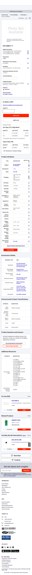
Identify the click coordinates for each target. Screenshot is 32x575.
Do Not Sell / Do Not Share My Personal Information (16, 572)
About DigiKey (5, 483)
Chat (4, 517)
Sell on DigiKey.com (6, 487)
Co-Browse (5, 526)
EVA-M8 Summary (20, 266)
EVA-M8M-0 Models (7, 94)
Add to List (16, 120)
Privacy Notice (12, 476)
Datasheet (6, 89)
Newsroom (4, 494)
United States (6, 556)
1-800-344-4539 (7, 519)
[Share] (30, 18)
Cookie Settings (5, 566)
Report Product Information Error (16, 246)
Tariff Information (6, 509)
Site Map (4, 490)
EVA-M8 (15, 171)
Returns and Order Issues (7, 507)
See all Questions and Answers (14, 343)
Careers (3, 489)
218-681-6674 (6, 521)
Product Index (4, 14)
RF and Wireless (14, 14)
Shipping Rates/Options (7, 505)
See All (24, 435)
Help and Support (6, 502)
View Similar (10, 250)
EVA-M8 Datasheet (20, 263)
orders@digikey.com (8, 523)
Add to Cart (16, 115)
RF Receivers (23, 14)
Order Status (4, 503)
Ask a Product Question (12, 346)
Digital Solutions (5, 492)
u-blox (4, 58)
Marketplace (4, 485)
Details (24, 410)
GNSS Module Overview (21, 265)
